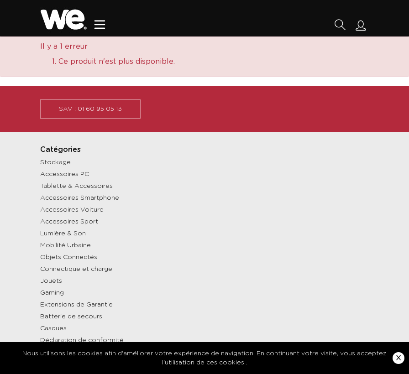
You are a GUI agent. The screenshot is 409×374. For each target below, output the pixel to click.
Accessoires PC (64, 174)
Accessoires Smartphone (79, 198)
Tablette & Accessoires (76, 186)
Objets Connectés (68, 257)
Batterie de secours (71, 316)
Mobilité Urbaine (65, 245)
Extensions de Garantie (76, 304)
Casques (53, 328)
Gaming (52, 293)
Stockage (55, 162)
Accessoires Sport (69, 221)
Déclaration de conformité (82, 340)
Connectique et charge (76, 269)
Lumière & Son (63, 233)
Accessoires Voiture (72, 210)
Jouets (51, 281)
